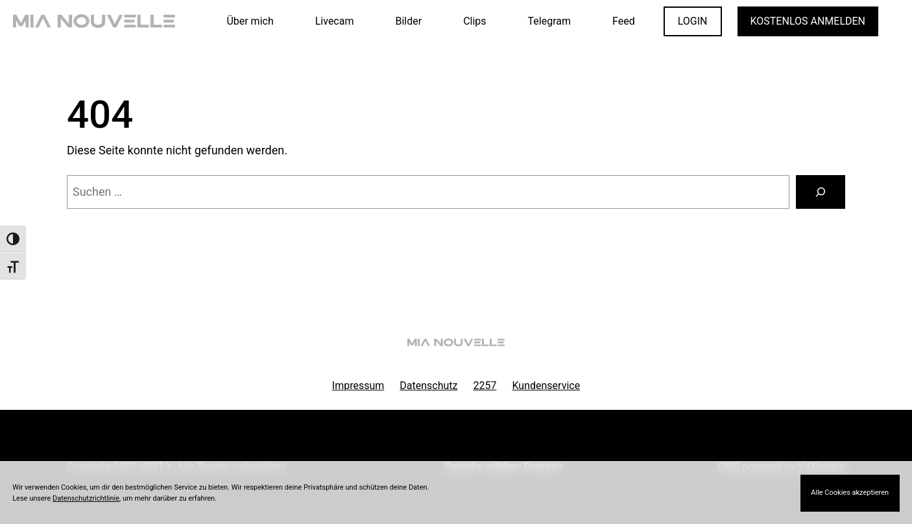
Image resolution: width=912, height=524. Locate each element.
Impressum (358, 385)
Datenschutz (428, 385)
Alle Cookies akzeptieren (850, 492)
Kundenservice (546, 385)
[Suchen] (820, 192)
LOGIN (693, 21)
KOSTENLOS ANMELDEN (807, 21)
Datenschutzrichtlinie (86, 498)
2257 (485, 385)
